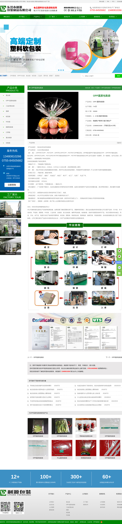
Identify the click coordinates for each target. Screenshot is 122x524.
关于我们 (22, 16)
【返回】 (119, 143)
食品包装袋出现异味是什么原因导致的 (42, 389)
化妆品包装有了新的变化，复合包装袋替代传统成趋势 (94, 385)
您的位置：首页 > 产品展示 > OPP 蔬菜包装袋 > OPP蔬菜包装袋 (102, 88)
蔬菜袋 (57, 75)
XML (108, 1)
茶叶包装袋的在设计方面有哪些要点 (41, 405)
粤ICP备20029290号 (40, 522)
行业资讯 (102, 504)
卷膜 (6, 111)
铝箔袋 (34, 75)
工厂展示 (53, 16)
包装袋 (72, 522)
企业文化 (51, 504)
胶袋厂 (51, 75)
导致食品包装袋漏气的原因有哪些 (40, 385)
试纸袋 (6, 143)
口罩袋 (6, 132)
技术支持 (102, 507)
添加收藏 (119, 1)
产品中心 (37, 16)
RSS (113, 1)
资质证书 (68, 16)
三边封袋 (89, 522)
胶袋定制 (51, 510)
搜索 (118, 76)
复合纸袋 (7, 137)
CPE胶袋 (13, 75)
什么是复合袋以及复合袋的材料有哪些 (89, 397)
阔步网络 (31, 522)
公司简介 (51, 502)
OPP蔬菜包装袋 (39, 357)
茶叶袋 (46, 75)
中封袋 (6, 122)
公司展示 (85, 494)
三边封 (40, 75)
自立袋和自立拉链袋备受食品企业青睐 (89, 405)
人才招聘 (83, 16)
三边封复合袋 (8, 106)
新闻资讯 (98, 16)
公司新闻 (102, 502)
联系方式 (119, 502)
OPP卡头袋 (21, 75)
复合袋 (28, 75)
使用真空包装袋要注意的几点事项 (40, 397)
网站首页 (7, 16)
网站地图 (101, 1)
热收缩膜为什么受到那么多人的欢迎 (88, 393)
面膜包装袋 (8, 127)
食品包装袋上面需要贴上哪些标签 (40, 393)
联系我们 (113, 16)
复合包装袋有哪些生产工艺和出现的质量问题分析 (93, 401)
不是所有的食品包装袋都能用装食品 (41, 401)
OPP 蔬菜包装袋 (9, 100)
